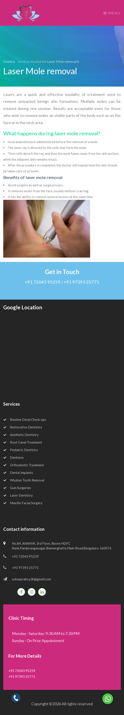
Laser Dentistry (18, 495)
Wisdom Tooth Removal (23, 480)
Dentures (13, 457)
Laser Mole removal (63, 61)
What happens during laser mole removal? (51, 133)
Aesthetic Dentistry (21, 435)
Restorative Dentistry (22, 427)
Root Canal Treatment (22, 442)
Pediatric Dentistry (20, 450)
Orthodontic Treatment (23, 465)
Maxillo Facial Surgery (23, 503)
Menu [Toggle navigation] (112, 13)
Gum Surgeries (17, 488)
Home (9, 61)
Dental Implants (18, 473)
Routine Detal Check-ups (24, 419)
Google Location (22, 307)
